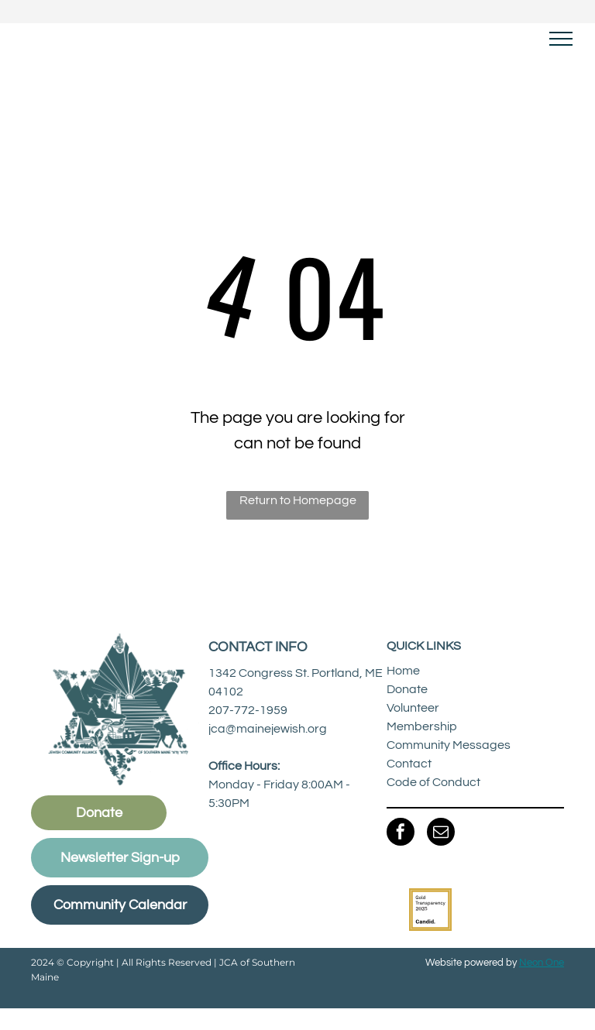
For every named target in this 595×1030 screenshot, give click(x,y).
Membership (422, 726)
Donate (407, 689)
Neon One (541, 962)
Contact (409, 763)
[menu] (561, 39)
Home (403, 670)
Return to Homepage (297, 500)
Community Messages (449, 745)
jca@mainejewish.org (267, 729)
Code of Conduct (433, 782)
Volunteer (413, 708)
